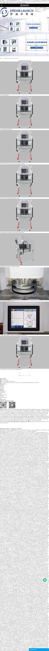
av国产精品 (12, 558)
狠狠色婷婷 (46, 458)
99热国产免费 (37, 485)
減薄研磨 (2, 385)
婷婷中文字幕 (12, 524)
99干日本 (2, 469)
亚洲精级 (21, 540)
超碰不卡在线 (30, 488)
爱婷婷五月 (23, 607)
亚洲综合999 (43, 607)
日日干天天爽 (22, 613)
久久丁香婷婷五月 (33, 502)
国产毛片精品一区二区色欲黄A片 (17, 608)
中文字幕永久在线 (5, 475)
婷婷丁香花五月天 (20, 646)
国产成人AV (40, 443)
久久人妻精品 (33, 630)
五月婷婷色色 (32, 498)
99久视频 (32, 509)
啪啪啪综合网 (14, 595)
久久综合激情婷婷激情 (33, 479)
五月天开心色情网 (20, 580)
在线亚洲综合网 (22, 537)
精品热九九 (42, 488)
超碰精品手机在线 (41, 627)
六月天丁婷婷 (17, 574)
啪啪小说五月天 (12, 442)
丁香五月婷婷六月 (25, 516)
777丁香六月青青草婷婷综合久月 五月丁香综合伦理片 (20, 542)
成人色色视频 (36, 595)
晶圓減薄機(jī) (7, 409)
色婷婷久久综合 (32, 625)
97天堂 (24, 514)
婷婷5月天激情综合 (36, 512)
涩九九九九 (22, 457)
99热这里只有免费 (7, 557)
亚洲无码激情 (29, 579)
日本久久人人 (28, 613)
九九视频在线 (4, 569)
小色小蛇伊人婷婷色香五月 (35, 578)
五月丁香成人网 (6, 608)
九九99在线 (39, 565)
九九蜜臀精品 (29, 449)
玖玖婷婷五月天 (42, 461)
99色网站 (4, 510)
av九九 (1, 449)
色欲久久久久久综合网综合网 (31, 521)
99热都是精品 (37, 468)
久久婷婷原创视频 (37, 603)
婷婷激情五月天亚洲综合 (10, 458)
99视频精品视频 (7, 564)
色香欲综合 (42, 518)
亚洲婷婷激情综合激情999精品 (18, 596)
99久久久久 (41, 474)
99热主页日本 (37, 493)
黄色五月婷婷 (28, 520)
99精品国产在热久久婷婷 (5, 581)
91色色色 (42, 640)
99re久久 (46, 640)
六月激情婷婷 (6, 465)
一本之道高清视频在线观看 (12, 578)
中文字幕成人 (9, 437)
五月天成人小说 (32, 434)
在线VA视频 (5, 561)
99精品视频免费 (6, 630)
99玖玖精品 (22, 556)
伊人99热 (2, 607)
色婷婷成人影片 (24, 432)
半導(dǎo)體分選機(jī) (11, 420)
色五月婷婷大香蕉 (7, 534)
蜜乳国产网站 (28, 491)
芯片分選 (2, 387)
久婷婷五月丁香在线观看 (23, 543)
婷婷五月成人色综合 (27, 590)
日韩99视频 (14, 585)
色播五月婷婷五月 (13, 504)
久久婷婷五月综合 (19, 587)
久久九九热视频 (22, 645)
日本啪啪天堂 (30, 633)
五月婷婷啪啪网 (33, 605)
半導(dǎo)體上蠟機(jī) (39, 416)
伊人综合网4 (27, 580)
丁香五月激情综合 (38, 530)
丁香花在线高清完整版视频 (11, 650)
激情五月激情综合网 (37, 646)
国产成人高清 (15, 625)
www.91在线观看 (27, 540)
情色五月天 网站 (39, 625)
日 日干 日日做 (8, 515)
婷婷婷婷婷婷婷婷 (36, 607)
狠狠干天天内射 (8, 613)
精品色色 (46, 636)
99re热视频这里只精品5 (29, 476)
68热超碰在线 (26, 578)
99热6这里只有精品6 (24, 453)
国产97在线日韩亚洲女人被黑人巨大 (7, 587)
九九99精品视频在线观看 (25, 559)
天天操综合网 (45, 646)
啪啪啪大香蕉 (38, 464)
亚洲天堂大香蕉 (20, 650)
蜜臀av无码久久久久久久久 (32, 529)
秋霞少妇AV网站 (27, 437)
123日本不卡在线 (12, 485)
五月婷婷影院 (20, 548)
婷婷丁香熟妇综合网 (43, 586)
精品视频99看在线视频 (36, 540)
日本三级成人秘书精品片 (30, 525)
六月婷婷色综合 (14, 586)
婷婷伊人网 (4, 583)
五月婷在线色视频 (29, 519)
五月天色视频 (21, 617)
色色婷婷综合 (7, 463)
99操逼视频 (16, 561)
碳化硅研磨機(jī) (31, 416)
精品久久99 (34, 585)
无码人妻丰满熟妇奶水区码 (20, 449)
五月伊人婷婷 (17, 505)
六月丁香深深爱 (10, 574)
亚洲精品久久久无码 (13, 497)
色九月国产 (6, 562)
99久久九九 (21, 640)
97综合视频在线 (39, 546)
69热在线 (35, 579)
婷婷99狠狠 (20, 619)
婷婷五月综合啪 (36, 574)
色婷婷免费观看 (29, 514)
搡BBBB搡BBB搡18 (31, 461)
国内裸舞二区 (10, 455)
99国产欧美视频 (25, 502)
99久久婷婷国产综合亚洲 (37, 600)
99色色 (34, 641)
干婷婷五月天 (20, 620)
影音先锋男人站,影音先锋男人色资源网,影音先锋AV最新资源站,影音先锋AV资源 (26, 454)
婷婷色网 (41, 432)
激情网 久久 (5, 620)
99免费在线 (18, 558)
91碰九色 (43, 499)
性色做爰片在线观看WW (18, 455)
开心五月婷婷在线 (21, 525)
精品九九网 (23, 526)
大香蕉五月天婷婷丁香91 (29, 535)
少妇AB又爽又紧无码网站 (21, 485)
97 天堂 (12, 647)
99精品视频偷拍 (17, 641)
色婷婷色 (17, 602)
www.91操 (34, 606)
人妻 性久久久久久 (37, 572)
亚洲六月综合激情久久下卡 (42, 605)
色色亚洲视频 (36, 640)
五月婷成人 (6, 547)
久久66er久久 (9, 468)
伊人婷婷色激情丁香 (12, 531)
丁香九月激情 (16, 481)
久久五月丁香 (26, 527)
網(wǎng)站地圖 (3, 397)
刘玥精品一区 (20, 590)
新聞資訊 (37, 10)
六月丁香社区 (15, 645)
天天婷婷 (39, 559)
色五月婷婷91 (17, 432)
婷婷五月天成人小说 (34, 623)
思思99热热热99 (13, 594)
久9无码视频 (5, 481)
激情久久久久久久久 (39, 647)
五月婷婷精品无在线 (29, 474)
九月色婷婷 (16, 616)
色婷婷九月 (31, 493)
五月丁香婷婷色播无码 (26, 594)
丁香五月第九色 (27, 536)
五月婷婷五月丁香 (32, 453)
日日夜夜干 (46, 449)
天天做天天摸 (13, 597)
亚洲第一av (15, 476)
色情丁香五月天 (28, 515)
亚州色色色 (24, 468)
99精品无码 (34, 520)
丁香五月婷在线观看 (9, 536)
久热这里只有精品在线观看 (39, 526)
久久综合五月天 (19, 461)
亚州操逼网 (23, 584)
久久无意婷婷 (10, 516)
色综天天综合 (37, 547)
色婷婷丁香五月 (23, 579)
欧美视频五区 (31, 601)
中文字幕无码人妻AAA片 (17, 514)
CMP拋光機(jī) (37, 410)
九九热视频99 (43, 519)
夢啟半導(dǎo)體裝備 (27, 420)
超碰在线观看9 (34, 635)
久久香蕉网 (33, 458)
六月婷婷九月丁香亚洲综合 (27, 618)
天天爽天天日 (4, 634)
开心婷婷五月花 (27, 448)
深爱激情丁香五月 (34, 602)
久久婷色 (4, 574)
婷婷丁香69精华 (3, 649)
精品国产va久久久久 (9, 432)
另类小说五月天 (24, 496)
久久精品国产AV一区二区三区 (20, 483)
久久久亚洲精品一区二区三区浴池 (37, 568)
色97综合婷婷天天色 (4, 486)
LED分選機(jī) (37, 417)
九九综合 (7, 572)
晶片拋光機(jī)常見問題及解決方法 (7, 301)
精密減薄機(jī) (31, 412)
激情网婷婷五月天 (17, 634)
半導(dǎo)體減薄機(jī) (14, 409)
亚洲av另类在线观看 (36, 499)
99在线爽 (39, 453)
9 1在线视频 (31, 647)
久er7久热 (14, 521)
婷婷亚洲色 (2, 601)
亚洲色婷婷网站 (23, 444)
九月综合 (29, 581)
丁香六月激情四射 (35, 490)
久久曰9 (46, 580)
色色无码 (25, 609)
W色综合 (33, 536)
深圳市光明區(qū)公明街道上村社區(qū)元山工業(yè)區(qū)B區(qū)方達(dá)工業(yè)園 (21, 382)
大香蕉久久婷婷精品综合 (6, 563)
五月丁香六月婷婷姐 (9, 579)
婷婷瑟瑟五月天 (23, 592)
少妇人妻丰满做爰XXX (34, 459)
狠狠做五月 (12, 436)
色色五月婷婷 (32, 527)
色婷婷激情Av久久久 (19, 647)
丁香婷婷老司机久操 (34, 576)
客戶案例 (2, 396)
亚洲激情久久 (39, 624)
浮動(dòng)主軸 (6, 418)
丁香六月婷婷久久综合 (10, 471)
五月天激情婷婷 (30, 592)
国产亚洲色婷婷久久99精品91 (20, 488)
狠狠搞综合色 (15, 623)
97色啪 (3, 468)
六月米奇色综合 (33, 492)
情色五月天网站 (17, 526)
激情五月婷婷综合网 (7, 570)
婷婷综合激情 (3, 459)
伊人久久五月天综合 (42, 497)
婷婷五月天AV (11, 629)
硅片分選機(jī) (39, 418)
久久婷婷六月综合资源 (30, 567)
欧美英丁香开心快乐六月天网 (42, 457)
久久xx (7, 442)
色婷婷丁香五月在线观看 (13, 439)
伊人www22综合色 (43, 446)
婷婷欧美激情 (19, 438)
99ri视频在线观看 (16, 444)
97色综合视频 (29, 607)
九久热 (19, 443)
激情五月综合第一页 (13, 433)
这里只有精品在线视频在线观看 (39, 507)
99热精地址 (2, 584)
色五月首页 (39, 510)
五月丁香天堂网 (45, 606)
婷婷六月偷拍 (7, 559)
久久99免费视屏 (39, 597)
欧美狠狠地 (3, 507)
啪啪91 (46, 493)
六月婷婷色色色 (11, 518)
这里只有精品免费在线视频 (15, 639)
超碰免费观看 (10, 509)
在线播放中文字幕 (6, 466)
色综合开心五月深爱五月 (12, 520)
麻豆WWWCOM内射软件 (18, 635)
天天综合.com (44, 487)
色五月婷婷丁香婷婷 (27, 501)
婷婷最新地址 (43, 482)
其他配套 (2, 388)
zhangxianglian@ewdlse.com (9, 381)
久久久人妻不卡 (44, 578)
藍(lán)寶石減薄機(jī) (19, 413)
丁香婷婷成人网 (23, 563)
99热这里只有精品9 (14, 601)
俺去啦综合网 (43, 619)
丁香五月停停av (15, 491)
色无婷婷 (14, 472)
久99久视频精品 (24, 541)
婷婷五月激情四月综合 (11, 459)
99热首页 (10, 470)
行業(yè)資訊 (2, 392)
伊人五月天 (23, 529)
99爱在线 (4, 520)
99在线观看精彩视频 (12, 632)
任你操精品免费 (3, 537)
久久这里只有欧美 (27, 643)
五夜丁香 (21, 606)
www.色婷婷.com (10, 618)
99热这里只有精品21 (9, 488)
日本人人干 (11, 457)
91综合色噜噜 (36, 488)
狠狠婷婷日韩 (21, 603)
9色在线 (31, 564)
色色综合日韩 (15, 624)
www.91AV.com (32, 557)
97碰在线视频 (22, 463)
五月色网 (25, 461)
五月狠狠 (41, 448)
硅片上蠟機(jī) (14, 417)
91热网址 (20, 591)
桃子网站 (8, 507)
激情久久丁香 (5, 542)
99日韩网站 (9, 645)
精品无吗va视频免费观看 (39, 645)
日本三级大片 (19, 459)
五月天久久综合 (16, 556)
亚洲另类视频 (33, 580)
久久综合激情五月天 (20, 524)
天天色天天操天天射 (9, 499)
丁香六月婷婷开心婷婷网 (38, 444)
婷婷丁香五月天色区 (26, 550)
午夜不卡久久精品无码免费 (27, 518)
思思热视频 (3, 627)
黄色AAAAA (2, 442)
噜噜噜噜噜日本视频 (30, 464)
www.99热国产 (43, 595)
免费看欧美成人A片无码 (5, 606)
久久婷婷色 (17, 636)
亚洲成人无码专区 (11, 447)
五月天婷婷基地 (32, 597)
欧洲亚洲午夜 (43, 504)
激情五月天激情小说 (26, 638)
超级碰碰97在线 (4, 490)
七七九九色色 (18, 575)
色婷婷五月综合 (28, 556)
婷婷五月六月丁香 (35, 591)
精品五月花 (26, 647)
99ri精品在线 (21, 433)
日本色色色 (44, 464)
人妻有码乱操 (21, 627)
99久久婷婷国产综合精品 (38, 561)
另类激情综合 (33, 583)
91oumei (20, 586)
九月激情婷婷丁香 (30, 614)
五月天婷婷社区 (32, 442)
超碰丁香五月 (40, 520)
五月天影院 (35, 497)
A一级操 (15, 548)
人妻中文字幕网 (45, 524)
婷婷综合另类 (45, 479)
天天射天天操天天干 (16, 584)
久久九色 (19, 628)
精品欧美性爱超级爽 (21, 570)
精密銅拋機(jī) (20, 417)
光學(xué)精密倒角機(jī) (36, 420)
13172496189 (6, 380)
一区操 (30, 477)
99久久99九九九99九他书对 (29, 548)
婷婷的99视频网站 (42, 537)
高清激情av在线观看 (14, 513)
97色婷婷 (17, 569)
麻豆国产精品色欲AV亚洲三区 (25, 512)
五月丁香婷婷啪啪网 (31, 552)
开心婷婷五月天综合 (23, 601)
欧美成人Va (11, 561)
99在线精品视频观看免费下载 (30, 611)
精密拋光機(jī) (19, 418)
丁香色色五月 (18, 452)
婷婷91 (3, 471)
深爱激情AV (42, 609)
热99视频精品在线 (8, 605)
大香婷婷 (45, 553)
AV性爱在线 (21, 534)
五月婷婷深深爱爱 (8, 556)
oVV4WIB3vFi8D (21, 567)
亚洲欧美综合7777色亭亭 (24, 605)
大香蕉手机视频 (22, 547)
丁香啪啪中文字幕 (9, 614)
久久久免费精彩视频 (6, 643)
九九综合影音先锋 (17, 479)
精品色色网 (28, 628)
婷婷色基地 (45, 448)
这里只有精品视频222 (42, 481)
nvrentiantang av (12, 498)
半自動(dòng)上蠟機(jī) (33, 414)
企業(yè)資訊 (2, 391)
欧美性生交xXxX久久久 (26, 499)
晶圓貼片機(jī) (19, 420)
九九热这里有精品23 (26, 586)
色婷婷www (22, 602)
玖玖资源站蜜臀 (14, 512)
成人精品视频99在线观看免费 (31, 463)
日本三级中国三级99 (34, 616)
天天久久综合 (22, 491)
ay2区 (31, 558)
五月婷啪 (19, 546)
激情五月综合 (37, 619)
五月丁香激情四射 (28, 606)
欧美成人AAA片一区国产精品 (32, 537)
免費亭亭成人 (6, 450)
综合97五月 (38, 534)
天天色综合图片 (3, 525)
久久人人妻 (3, 624)
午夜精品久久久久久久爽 (5, 638)
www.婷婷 (27, 650)
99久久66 (13, 461)
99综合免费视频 (42, 623)
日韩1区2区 (5, 644)
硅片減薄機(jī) (42, 409)
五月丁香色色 (26, 597)
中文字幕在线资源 (20, 523)
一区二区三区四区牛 (40, 523)
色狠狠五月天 (4, 439)
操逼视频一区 (17, 598)
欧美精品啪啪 (11, 600)
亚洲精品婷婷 (40, 594)
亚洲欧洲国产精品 (33, 551)
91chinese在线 (31, 480)
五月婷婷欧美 (45, 634)
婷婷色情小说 (15, 605)
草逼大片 (33, 457)
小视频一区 (45, 600)
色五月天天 (9, 627)
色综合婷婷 (16, 579)
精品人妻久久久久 (13, 475)
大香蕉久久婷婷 (15, 515)
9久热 (6, 629)
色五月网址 (26, 493)
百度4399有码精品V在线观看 (21, 539)
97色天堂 (34, 524)
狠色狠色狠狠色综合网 (40, 527)
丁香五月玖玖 (40, 573)
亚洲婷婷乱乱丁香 (34, 598)
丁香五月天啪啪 (25, 564)
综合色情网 (21, 439)
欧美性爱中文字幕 (12, 646)
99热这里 (11, 526)
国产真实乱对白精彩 (7, 545)
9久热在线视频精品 (13, 543)
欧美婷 (13, 539)
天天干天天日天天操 (8, 482)
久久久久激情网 (42, 641)
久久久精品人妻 (34, 443)
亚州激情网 (46, 608)
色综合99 (37, 509)
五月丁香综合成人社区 (31, 565)
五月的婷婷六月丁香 (40, 567)
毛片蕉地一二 (28, 457)
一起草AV (21, 578)
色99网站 (40, 438)
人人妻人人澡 (28, 490)
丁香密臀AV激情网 (33, 439)
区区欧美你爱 (34, 491)
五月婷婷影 (41, 447)
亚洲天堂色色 (29, 469)
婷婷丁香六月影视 (41, 492)
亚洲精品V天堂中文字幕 (30, 624)
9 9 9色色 (25, 486)
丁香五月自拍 (37, 539)
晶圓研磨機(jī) (28, 409)
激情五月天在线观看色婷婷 (14, 529)
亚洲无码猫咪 (17, 457)
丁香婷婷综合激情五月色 (9, 541)
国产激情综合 (22, 612)
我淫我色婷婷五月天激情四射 (10, 508)
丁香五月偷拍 (5, 464)
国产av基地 (41, 509)
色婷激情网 (9, 535)
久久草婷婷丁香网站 (4, 492)
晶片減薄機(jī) (31, 410)
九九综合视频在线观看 (17, 550)
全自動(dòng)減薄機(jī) (8, 410)
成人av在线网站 (13, 480)
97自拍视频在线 (41, 613)
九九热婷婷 (42, 547)
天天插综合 (36, 474)
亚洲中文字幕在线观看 (38, 608)
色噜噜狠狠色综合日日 (31, 510)
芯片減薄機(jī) (25, 410)
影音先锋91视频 (14, 474)
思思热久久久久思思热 (26, 634)
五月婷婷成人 (25, 498)
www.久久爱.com (13, 611)
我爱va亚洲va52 (17, 633)
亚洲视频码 (24, 632)
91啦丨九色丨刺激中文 (8, 603)
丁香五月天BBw (33, 508)
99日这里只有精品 (36, 501)
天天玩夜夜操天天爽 (39, 476)
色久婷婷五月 (24, 633)
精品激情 (14, 523)
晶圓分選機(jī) (13, 418)
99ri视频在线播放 (11, 573)
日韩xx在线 (31, 636)
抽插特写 (16, 507)
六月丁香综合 (3, 622)
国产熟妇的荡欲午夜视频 (12, 510)
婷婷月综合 (19, 519)
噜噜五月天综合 (27, 458)
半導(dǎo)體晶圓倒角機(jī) (23, 414)
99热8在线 (37, 504)
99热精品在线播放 (7, 503)
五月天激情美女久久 (7, 443)
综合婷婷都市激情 (16, 545)
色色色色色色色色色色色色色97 (36, 516)
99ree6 (17, 562)
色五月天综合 (24, 482)
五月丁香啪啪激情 (17, 516)
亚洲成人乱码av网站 (26, 575)
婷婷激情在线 (4, 452)
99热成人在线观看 (25, 546)
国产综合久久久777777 (37, 471)
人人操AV (21, 569)
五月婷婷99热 (36, 564)
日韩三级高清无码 (5, 611)
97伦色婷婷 (37, 480)
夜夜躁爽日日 (19, 498)
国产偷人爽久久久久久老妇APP (26, 562)
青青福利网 (33, 644)
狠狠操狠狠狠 (30, 532)
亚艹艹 (10, 491)
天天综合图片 (18, 469)
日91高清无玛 (5, 457)
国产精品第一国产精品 (22, 503)
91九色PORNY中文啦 (27, 620)
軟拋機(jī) (32, 417)
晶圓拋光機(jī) (22, 409)
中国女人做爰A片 (41, 611)
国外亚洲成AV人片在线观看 (37, 554)
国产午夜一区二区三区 (14, 554)
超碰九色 (22, 505)
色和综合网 (19, 502)
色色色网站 (21, 535)
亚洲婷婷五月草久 (21, 475)
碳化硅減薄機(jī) (24, 412)
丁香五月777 (41, 576)
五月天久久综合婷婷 (36, 590)
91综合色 (38, 548)
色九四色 (14, 570)
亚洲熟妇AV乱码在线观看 (42, 596)
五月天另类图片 (31, 432)
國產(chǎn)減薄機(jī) (10, 413)
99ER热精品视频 (5, 497)
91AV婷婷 (36, 601)
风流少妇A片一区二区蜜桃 (14, 490)
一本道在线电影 (29, 612)
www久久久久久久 (41, 515)
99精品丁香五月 (3, 455)
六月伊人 (19, 594)
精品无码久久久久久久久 (40, 622)
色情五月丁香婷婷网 (11, 649)
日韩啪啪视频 (32, 546)
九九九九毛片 (29, 436)
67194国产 (42, 493)
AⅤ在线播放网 (20, 448)
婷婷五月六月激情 (20, 458)
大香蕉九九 (6, 526)
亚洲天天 (34, 542)
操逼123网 (27, 568)
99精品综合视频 (15, 460)
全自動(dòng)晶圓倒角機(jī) (21, 416)
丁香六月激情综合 (6, 551)
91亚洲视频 (14, 580)
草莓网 (37, 641)
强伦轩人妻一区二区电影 (27, 641)
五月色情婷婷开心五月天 (17, 564)
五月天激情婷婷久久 (42, 521)
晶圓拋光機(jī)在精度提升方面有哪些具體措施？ (10, 266)
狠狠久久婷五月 (14, 534)
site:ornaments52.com (7, 585)
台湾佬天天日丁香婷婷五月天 (38, 643)
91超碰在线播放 (20, 611)
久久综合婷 (43, 612)
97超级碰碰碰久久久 (38, 531)
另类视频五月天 (42, 477)
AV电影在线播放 (16, 509)
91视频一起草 (10, 634)
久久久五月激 (38, 487)
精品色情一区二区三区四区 (26, 545)
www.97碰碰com (19, 486)
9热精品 (7, 552)
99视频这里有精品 (20, 471)
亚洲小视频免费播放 (42, 452)
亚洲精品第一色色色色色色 (24, 576)
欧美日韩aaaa (30, 563)
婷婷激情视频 (22, 561)
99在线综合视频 (37, 633)
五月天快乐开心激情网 (11, 519)
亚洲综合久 (23, 585)
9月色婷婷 (33, 622)
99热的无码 (39, 579)
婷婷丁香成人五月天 (37, 469)
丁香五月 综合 (40, 541)
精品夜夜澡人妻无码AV (5, 480)
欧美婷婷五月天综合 (24, 434)
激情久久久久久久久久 (35, 441)
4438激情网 (22, 450)
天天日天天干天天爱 (43, 459)
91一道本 (11, 548)
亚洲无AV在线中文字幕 (33, 496)
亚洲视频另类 (40, 551)
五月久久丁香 (15, 535)
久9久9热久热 (43, 548)
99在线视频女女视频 (42, 437)
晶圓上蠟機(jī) (33, 413)
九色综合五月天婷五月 (12, 546)
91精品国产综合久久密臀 (35, 450)
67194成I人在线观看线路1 (14, 464)
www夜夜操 (24, 447)
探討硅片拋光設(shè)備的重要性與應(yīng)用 (9, 198)
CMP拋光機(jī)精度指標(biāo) (6, 129)
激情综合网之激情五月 (36, 634)
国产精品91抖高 (15, 613)
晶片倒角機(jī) (37, 412)
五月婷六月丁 (25, 452)
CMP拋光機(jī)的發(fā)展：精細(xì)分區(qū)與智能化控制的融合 (13, 335)
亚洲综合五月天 (38, 614)
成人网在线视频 (42, 601)
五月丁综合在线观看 (18, 583)
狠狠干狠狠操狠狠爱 (22, 510)
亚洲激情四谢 (41, 636)
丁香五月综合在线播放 (6, 496)
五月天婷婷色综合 (36, 556)
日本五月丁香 (27, 492)
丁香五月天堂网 (24, 629)
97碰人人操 (38, 524)
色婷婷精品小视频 (20, 492)
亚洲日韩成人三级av (7, 521)
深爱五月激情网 (22, 460)
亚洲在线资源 (9, 532)
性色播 (37, 461)
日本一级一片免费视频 (12, 590)
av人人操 (33, 487)
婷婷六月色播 (40, 439)
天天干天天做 (7, 607)
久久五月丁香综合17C (4, 493)
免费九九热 (26, 508)
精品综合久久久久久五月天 (32, 481)
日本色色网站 (7, 540)
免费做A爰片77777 (26, 573)
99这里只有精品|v (21, 520)
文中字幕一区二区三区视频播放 (24, 487)
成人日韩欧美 (40, 502)
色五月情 (34, 584)
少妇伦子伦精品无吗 (16, 496)
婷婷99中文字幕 (30, 468)
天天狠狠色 (28, 644)
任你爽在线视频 (21, 465)
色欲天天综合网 (40, 458)
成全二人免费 (44, 630)
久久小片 (8, 586)
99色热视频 (2, 432)
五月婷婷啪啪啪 (28, 524)
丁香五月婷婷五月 (41, 570)
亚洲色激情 (36, 618)
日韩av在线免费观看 (15, 606)
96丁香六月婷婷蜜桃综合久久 (26, 574)
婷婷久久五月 (8, 584)
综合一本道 (26, 587)
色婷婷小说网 (5, 646)
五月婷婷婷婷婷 (18, 518)
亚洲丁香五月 (29, 585)
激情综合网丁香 (18, 447)
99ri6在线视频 (12, 562)
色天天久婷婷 (22, 568)
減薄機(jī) (13, 412)
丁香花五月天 (15, 537)
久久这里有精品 (36, 609)
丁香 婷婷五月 (44, 450)
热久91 (23, 519)
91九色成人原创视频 (14, 547)
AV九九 (38, 569)
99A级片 (44, 510)
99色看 (42, 543)
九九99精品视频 (30, 446)
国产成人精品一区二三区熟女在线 (25, 497)
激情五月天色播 (7, 469)
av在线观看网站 (43, 564)
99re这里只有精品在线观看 (27, 531)
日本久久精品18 (16, 565)
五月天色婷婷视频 (15, 557)
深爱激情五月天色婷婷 (25, 509)
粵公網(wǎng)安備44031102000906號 (38, 421)
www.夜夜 (24, 436)
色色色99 (2, 494)
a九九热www (14, 627)
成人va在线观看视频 (29, 608)
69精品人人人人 (8, 550)
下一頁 (29, 373)
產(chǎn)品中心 (38, 9)
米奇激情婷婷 (34, 594)
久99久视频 (21, 437)
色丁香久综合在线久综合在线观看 (11, 568)
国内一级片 (19, 531)
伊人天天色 (13, 607)
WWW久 (27, 450)
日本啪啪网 (35, 515)
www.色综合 (14, 443)
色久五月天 (46, 545)
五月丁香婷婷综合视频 (12, 448)
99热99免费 (26, 551)
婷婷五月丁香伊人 (34, 438)
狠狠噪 (19, 585)
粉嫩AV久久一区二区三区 (29, 504)
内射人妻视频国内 (23, 532)
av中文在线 (26, 627)
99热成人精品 (6, 504)
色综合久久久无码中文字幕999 (39, 436)
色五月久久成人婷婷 (14, 540)
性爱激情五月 (43, 542)
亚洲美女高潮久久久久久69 (39, 558)
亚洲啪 (37, 583)
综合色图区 (11, 598)
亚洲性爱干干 (20, 501)
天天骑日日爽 (16, 532)
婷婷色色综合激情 (8, 438)
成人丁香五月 (36, 562)
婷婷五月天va (8, 514)
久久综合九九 (36, 592)
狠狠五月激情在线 (29, 589)
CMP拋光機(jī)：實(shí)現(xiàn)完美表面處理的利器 (11, 369)
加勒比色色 (7, 601)
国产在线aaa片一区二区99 (10, 502)
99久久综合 (10, 483)
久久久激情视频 (13, 527)
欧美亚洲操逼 (16, 470)
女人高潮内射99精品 (42, 598)
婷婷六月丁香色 (12, 492)
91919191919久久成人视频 (12, 576)
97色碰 (10, 625)
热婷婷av (32, 619)
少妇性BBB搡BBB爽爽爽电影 (14, 530)
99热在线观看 (3, 609)
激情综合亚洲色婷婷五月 (20, 644)
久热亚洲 (24, 469)
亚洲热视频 (43, 514)
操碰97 (40, 479)
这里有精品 (18, 607)
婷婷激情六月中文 (32, 543)
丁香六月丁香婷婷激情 (6, 640)
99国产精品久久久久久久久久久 (36, 617)
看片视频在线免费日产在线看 (22, 442)
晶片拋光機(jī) (41, 414)
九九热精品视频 (26, 583)
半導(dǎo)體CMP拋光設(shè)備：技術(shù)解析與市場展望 (12, 163)
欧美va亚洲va (16, 434)
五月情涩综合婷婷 (44, 468)
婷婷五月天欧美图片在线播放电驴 (23, 441)
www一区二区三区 (29, 603)
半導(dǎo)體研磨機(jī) (5, 412)
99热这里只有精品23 (25, 622)
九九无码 (37, 432)
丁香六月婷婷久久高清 (26, 639)
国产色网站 (24, 595)
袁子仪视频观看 (26, 438)
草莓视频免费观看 (12, 620)
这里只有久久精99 (44, 536)
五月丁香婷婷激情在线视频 (9, 636)
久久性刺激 (19, 632)
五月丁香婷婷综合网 (5, 558)
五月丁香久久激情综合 (8, 635)
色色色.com (2, 579)
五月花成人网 (23, 481)
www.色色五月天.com (23, 507)
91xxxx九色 (16, 536)
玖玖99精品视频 (21, 624)
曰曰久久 (42, 490)
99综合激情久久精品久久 (23, 625)
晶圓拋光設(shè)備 (7, 417)
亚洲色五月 (30, 482)
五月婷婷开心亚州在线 (26, 553)
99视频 (12, 507)
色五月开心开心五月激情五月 (35, 494)
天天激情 (21, 513)
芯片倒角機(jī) (43, 412)
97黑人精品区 (5, 625)
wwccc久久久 (23, 446)
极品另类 (42, 575)
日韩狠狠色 (27, 617)
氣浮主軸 (24, 418)
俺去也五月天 (42, 616)
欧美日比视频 (30, 485)
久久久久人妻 (11, 592)
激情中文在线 (9, 617)
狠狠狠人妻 (11, 505)
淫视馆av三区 (22, 515)
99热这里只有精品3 (35, 575)
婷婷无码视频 (33, 638)
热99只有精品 (17, 629)
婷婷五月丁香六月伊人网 (21, 552)
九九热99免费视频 (34, 448)
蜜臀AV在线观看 (17, 499)
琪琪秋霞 (30, 507)
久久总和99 (46, 594)
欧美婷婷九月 (7, 513)
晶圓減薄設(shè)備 (35, 409)
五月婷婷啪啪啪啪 (28, 505)
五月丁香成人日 (25, 459)
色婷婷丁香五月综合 (44, 485)
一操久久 (4, 532)
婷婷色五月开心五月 (18, 600)
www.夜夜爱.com (29, 526)
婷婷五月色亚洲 (9, 609)
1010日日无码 (24, 472)
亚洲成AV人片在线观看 (38, 532)
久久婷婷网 (46, 443)
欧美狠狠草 (19, 595)
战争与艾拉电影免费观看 (43, 491)
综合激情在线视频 (8, 446)
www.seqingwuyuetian (38, 472)
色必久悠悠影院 (16, 453)
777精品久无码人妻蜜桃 (26, 466)
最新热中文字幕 (23, 572)
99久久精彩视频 (36, 482)
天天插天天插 (26, 623)
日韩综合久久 (20, 527)
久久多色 (46, 647)
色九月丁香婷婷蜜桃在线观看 (31, 465)
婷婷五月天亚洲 (13, 487)
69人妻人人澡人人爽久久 (37, 639)
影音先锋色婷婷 (8, 596)
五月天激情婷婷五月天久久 (38, 563)
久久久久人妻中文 (29, 547)
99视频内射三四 (4, 598)
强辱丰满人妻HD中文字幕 (33, 447)
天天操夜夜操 (27, 513)
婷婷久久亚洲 (43, 512)
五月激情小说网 (7, 477)
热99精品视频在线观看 (26, 443)
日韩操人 (9, 512)
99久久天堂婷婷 (21, 589)
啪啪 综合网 (42, 574)
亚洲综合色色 (21, 474)
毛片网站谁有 (10, 583)
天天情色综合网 (12, 552)
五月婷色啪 (15, 603)
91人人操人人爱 (9, 479)
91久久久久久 (21, 476)
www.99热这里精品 (27, 600)
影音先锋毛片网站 (23, 470)
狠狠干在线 (37, 503)
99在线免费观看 (35, 477)
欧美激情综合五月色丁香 (24, 616)
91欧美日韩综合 (38, 535)
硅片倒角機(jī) (18, 412)
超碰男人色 (39, 508)
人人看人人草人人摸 (26, 591)
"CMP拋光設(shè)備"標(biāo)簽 (10, 58)
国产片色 (4, 578)
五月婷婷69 (6, 616)
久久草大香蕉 (19, 597)
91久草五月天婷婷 (16, 446)
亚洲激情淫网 (26, 619)
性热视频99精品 (6, 597)
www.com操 (15, 567)
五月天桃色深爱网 (11, 452)
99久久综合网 (29, 584)
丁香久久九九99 (20, 508)
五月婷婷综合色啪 (13, 630)
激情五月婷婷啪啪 (26, 630)
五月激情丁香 (40, 465)
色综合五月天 (15, 617)
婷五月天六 (44, 565)
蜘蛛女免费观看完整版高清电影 (16, 493)
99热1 (3, 527)
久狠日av (43, 572)
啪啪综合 (37, 434)
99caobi (7, 433)
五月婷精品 (30, 609)
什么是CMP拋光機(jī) (4, 95)
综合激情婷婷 (45, 614)
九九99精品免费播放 (7, 453)
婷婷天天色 (38, 630)
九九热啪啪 (26, 557)
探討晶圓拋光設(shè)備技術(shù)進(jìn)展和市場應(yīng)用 (12, 232)
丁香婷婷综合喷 (5, 441)
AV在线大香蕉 (23, 464)
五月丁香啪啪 (40, 545)
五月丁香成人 (25, 494)
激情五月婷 (42, 501)
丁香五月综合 (34, 559)
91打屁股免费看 (14, 640)
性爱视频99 (9, 567)
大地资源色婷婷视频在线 (37, 455)
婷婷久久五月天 (34, 437)
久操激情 (7, 527)
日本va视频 (9, 591)
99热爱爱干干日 (32, 534)
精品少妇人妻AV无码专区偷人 (35, 587)
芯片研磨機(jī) (26, 417)
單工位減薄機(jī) (39, 413)
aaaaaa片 (2, 463)
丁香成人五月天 (27, 635)
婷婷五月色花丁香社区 (18, 609)
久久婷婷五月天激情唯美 (21, 581)
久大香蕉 (19, 472)
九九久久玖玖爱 (30, 503)
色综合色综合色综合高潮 (36, 460)
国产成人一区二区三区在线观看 (38, 550)
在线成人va (36, 446)
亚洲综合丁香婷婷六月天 (42, 638)
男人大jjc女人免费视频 (16, 468)
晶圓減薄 (3, 414)
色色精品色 (43, 483)
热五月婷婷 (2, 458)
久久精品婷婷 (3, 460)
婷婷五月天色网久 (4, 444)
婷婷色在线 (22, 490)
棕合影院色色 (30, 444)
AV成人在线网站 (14, 619)
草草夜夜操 (26, 439)
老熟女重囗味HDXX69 (8, 434)
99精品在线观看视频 (17, 482)
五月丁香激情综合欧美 (17, 494)
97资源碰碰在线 (8, 565)
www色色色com (3, 546)
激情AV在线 (35, 449)
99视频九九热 (30, 472)
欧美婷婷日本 (12, 441)
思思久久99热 (18, 541)
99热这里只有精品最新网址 (43, 620)
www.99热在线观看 (14, 589)
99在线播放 (27, 602)
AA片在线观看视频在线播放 (33, 632)
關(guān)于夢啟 (43, 7)
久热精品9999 (9, 612)
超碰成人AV (20, 623)
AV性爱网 (19, 638)
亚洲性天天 (23, 614)
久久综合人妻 (36, 519)
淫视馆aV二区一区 (4, 641)
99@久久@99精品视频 (12, 628)
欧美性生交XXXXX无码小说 (37, 475)
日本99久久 (9, 537)
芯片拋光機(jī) (14, 414)
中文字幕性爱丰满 (37, 612)
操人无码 (11, 450)
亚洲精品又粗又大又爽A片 (32, 470)
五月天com (4, 518)
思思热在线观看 (16, 612)
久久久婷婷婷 (17, 450)
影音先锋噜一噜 (24, 479)
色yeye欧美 (34, 570)
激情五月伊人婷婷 (8, 494)
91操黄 (1, 450)
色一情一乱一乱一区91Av (5, 647)
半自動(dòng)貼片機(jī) (31, 418)
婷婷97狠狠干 (34, 613)
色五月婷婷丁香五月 (15, 477)
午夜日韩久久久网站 (32, 629)
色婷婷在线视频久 (13, 465)
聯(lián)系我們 (38, 11)
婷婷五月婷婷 (17, 559)
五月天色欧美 (40, 585)
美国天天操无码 (29, 561)
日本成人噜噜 (39, 644)
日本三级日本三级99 (35, 628)
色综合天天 (28, 460)
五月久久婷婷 (36, 518)
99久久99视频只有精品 (14, 572)
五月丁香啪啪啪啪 (42, 463)
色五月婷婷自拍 (6, 436)
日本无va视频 (45, 530)
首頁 (36, 7)
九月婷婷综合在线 (42, 602)
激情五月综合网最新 (34, 433)
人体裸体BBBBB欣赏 (37, 589)
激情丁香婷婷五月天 (7, 523)
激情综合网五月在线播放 (37, 553)
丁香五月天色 (27, 433)
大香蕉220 (2, 536)
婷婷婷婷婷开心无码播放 (5, 595)
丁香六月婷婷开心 (21, 521)
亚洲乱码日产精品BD (32, 452)
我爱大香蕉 (15, 591)
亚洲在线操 (16, 592)
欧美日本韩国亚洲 (41, 629)
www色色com (14, 638)
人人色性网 (40, 449)
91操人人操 (10, 481)
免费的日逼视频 (45, 535)
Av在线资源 (34, 545)
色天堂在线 (26, 534)
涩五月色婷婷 (15, 437)
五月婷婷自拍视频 (4, 592)
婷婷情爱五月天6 (10, 449)
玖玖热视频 (9, 624)
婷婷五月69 (8, 460)
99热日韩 (46, 441)
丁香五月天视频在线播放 (22, 480)
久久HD (5, 449)
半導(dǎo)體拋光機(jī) (17, 410)
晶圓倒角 (2, 386)
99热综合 (45, 589)
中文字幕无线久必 (40, 442)
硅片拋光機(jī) (27, 413)
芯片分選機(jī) (43, 417)
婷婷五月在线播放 (14, 463)
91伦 (7, 485)
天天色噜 (13, 469)
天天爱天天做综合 (28, 471)
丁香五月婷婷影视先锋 (12, 525)
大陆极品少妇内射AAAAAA (30, 523)
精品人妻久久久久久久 (36, 466)
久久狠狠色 (8, 461)
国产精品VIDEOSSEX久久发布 (17, 551)
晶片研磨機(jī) (8, 414)
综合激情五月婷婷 (24, 636)
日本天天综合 (38, 483)
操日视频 (5, 516)
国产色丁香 (8, 474)
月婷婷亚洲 (5, 470)
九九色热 (38, 542)
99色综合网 (13, 581)
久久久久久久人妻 (33, 627)
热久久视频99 (12, 644)
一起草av (21, 557)
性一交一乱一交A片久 (28, 640)
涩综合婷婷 (44, 471)
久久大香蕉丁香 (34, 573)
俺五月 (47, 492)
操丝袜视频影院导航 (25, 558)
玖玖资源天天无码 (37, 514)
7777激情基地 (12, 486)
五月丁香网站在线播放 (21, 649)
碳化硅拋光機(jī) (12, 416)
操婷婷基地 (37, 536)
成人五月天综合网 (24, 477)
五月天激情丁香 (18, 618)
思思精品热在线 (41, 635)
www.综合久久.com (37, 505)
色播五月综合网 (17, 622)
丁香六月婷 (28, 475)
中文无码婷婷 (43, 632)
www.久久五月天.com (10, 575)
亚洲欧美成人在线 (28, 455)
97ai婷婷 (14, 438)
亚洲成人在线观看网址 (25, 598)
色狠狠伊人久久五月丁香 (15, 466)
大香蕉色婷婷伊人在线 (41, 584)
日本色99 (41, 433)
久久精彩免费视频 (32, 541)
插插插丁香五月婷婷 (8, 476)
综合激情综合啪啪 (5, 589)
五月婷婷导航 (14, 503)
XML (1, 398)
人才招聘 (43, 10)
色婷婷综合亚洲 (31, 539)
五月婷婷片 (45, 454)
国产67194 (39, 606)
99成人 (11, 559)
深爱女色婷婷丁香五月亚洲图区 (27, 530)
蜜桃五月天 (3, 619)
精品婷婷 (20, 630)
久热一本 (10, 444)
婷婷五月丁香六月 (13, 501)
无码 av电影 (6, 594)
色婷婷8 (42, 441)
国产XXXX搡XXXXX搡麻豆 (40, 498)
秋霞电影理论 (18, 436)
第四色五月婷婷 (23, 565)
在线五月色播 (30, 572)
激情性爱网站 (30, 595)
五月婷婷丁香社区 (29, 645)
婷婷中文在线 (18, 573)
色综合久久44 (9, 472)
